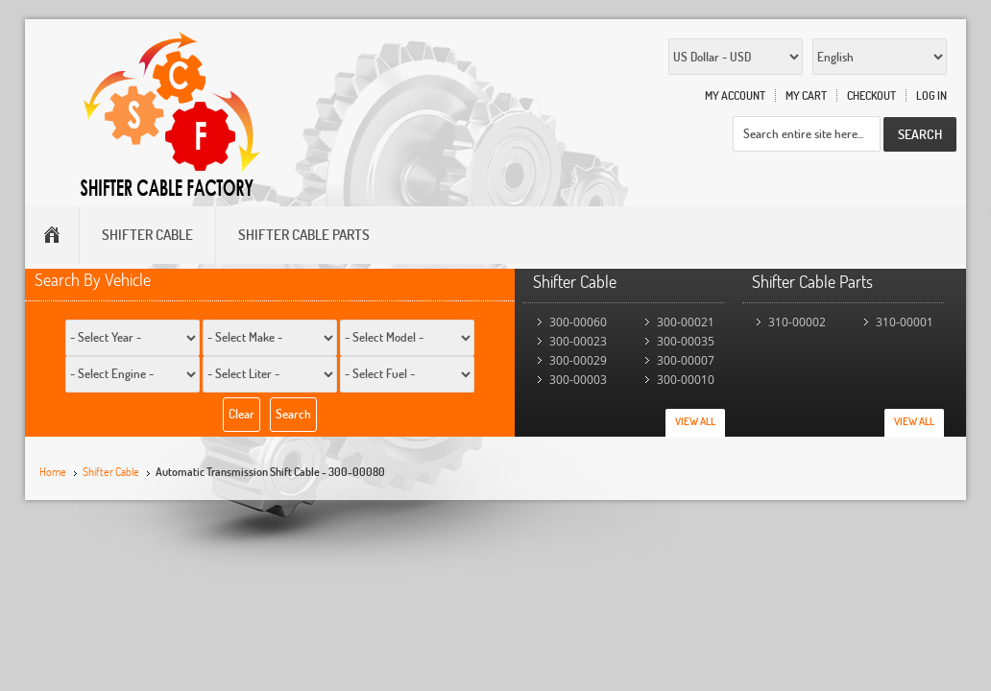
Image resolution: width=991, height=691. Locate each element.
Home (52, 472)
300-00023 (578, 341)
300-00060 (578, 322)
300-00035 (685, 341)
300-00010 (685, 379)
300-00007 (685, 360)
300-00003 (578, 379)
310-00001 (904, 322)
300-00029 (578, 360)
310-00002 (797, 322)
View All (695, 421)
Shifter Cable (111, 472)
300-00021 (685, 322)
